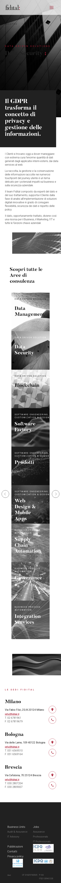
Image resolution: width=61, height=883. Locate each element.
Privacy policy (15, 856)
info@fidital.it (12, 714)
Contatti (12, 851)
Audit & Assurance (17, 831)
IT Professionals (42, 841)
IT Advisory (13, 836)
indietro (11, 24)
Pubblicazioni (15, 846)
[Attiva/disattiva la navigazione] (51, 7)
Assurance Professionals (40, 834)
